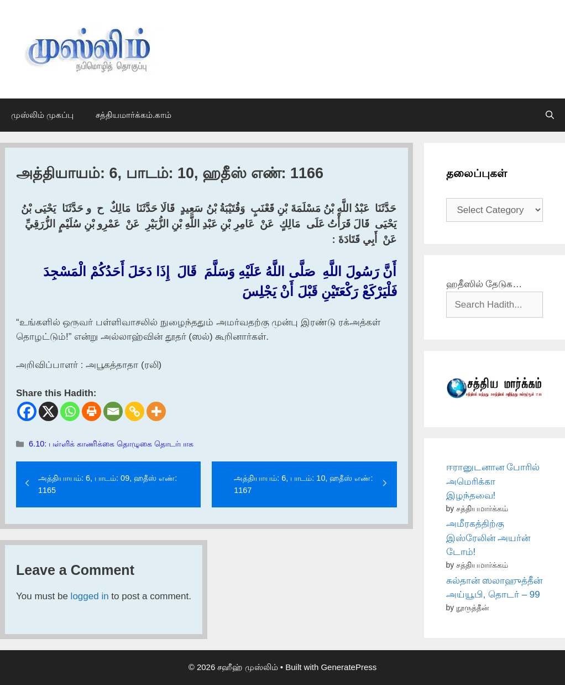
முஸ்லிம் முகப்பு (42, 115)
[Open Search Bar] (550, 115)
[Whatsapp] (70, 411)
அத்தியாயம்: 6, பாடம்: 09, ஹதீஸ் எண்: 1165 (107, 484)
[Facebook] (26, 411)
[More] (156, 411)
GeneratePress (348, 667)
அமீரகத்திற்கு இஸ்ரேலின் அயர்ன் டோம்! (488, 537)
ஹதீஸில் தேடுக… (484, 284)
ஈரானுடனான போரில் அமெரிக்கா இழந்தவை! (493, 481)
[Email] (113, 411)
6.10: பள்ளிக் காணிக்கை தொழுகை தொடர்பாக (111, 443)
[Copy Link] (134, 411)
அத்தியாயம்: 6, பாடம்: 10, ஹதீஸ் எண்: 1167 (303, 484)
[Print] (91, 411)
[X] (48, 411)
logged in (90, 596)
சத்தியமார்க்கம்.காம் (133, 115)
